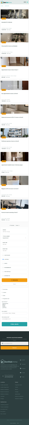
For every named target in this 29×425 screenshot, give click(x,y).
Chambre (14, 307)
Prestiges (2, 398)
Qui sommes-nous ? (4, 409)
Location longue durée (5, 387)
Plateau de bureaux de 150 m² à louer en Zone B (12, 117)
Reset (14, 284)
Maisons (16, 389)
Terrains (16, 387)
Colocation (2, 396)
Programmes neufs (18, 384)
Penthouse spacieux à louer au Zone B (10, 141)
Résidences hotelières (4, 394)
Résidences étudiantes (5, 389)
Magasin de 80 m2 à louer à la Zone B (10, 188)
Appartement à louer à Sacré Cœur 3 (10, 69)
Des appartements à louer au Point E (10, 93)
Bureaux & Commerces (5, 391)
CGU (18, 423)
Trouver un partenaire (4, 406)
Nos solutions (3, 411)
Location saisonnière (4, 384)
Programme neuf (6, 298)
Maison (14, 304)
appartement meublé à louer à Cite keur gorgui (12, 164)
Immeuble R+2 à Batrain (7, 22)
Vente (4, 295)
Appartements (17, 394)
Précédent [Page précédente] (12, 225)
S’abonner (14, 347)
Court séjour (5, 289)
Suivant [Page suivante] (18, 225)
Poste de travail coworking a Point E (10, 212)
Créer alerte (14, 324)
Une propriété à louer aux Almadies (9, 46)
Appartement (14, 303)
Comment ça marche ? (5, 404)
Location (4, 292)
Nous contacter (3, 413)
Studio (14, 306)
